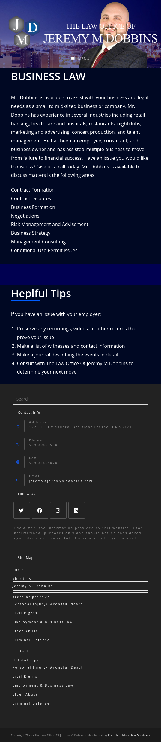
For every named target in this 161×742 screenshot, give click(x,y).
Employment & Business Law (43, 685)
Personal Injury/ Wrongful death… (49, 604)
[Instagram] (58, 510)
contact (21, 651)
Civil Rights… (27, 613)
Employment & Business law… (44, 622)
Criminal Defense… (33, 640)
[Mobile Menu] (80, 58)
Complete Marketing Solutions (129, 735)
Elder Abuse (25, 694)
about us (22, 579)
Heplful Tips (41, 293)
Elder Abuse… (27, 631)
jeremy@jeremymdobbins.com (61, 481)
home (18, 570)
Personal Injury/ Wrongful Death (48, 667)
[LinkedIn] (76, 510)
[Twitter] (21, 510)
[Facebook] (40, 510)
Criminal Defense (31, 703)
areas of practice (31, 597)
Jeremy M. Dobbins (33, 586)
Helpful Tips (26, 660)
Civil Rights (25, 676)
